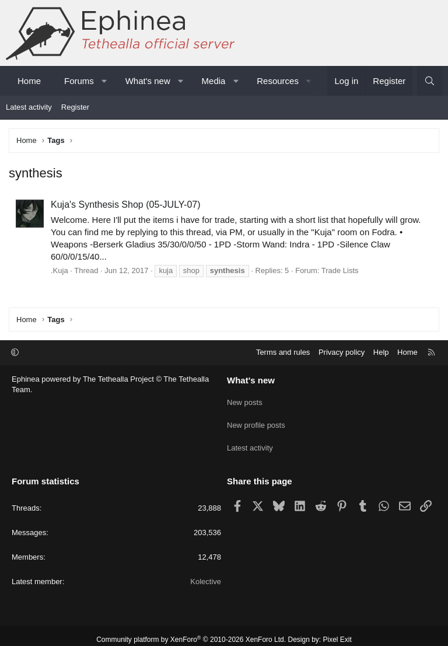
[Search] (429, 81)
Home (29, 81)
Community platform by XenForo (191, 632)
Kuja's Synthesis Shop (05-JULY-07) (126, 204)
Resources (278, 81)
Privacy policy (341, 352)
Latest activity (29, 107)
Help (381, 352)
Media (214, 81)
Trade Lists (340, 270)
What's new (147, 81)
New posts (244, 400)
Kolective (205, 574)
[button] (104, 81)
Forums (79, 81)
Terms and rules (283, 352)
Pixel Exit (337, 632)
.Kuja (59, 270)
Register (75, 107)
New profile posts (256, 421)
